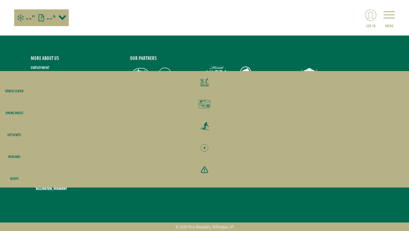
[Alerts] (394, 181)
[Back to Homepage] (73, 178)
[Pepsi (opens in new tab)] (164, 74)
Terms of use (41, 75)
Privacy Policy (42, 82)
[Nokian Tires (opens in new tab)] (189, 74)
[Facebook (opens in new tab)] (52, 140)
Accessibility (41, 105)
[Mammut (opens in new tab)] (245, 74)
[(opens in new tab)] (370, 17)
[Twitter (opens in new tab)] (67, 140)
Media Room (40, 90)
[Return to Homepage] (204, 17)
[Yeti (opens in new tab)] (338, 74)
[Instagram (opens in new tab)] (36, 140)
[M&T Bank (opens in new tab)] (278, 74)
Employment (40, 67)
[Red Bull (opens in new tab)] (309, 74)
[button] (394, 86)
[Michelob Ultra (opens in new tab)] (217, 74)
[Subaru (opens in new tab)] (140, 74)
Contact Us (39, 98)
